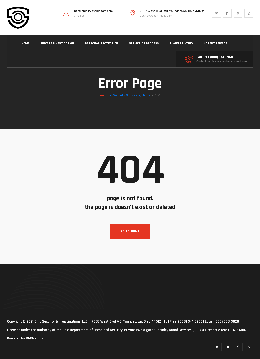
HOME (25, 43)
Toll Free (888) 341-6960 (214, 57)
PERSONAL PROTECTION (101, 43)
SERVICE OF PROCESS (144, 43)
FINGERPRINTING (181, 43)
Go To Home (130, 231)
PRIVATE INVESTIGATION (57, 43)
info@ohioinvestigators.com (93, 11)
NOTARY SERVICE (215, 43)
